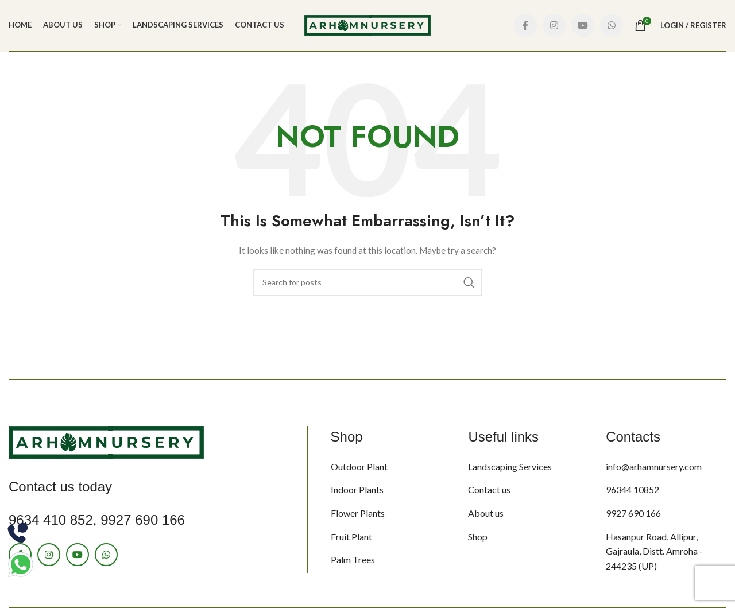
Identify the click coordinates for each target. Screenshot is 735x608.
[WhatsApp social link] (611, 25)
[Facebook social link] (525, 25)
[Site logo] (367, 24)
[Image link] (106, 441)
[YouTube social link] (582, 25)
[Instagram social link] (554, 25)
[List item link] (391, 466)
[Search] (367, 282)
